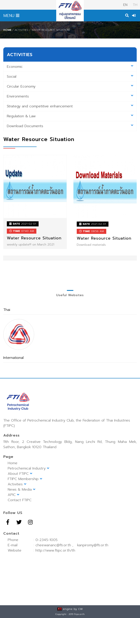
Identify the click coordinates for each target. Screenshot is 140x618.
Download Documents (70, 126)
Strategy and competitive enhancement (70, 106)
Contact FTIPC (20, 500)
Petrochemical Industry (28, 468)
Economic (70, 66)
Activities (17, 484)
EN (125, 4)
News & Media (21, 489)
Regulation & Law (70, 116)
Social (70, 76)
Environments (70, 96)
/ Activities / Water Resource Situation (40, 30)
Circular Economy (70, 86)
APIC (13, 494)
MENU (11, 15)
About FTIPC (20, 473)
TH (134, 4)
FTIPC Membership (25, 479)
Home (7, 30)
